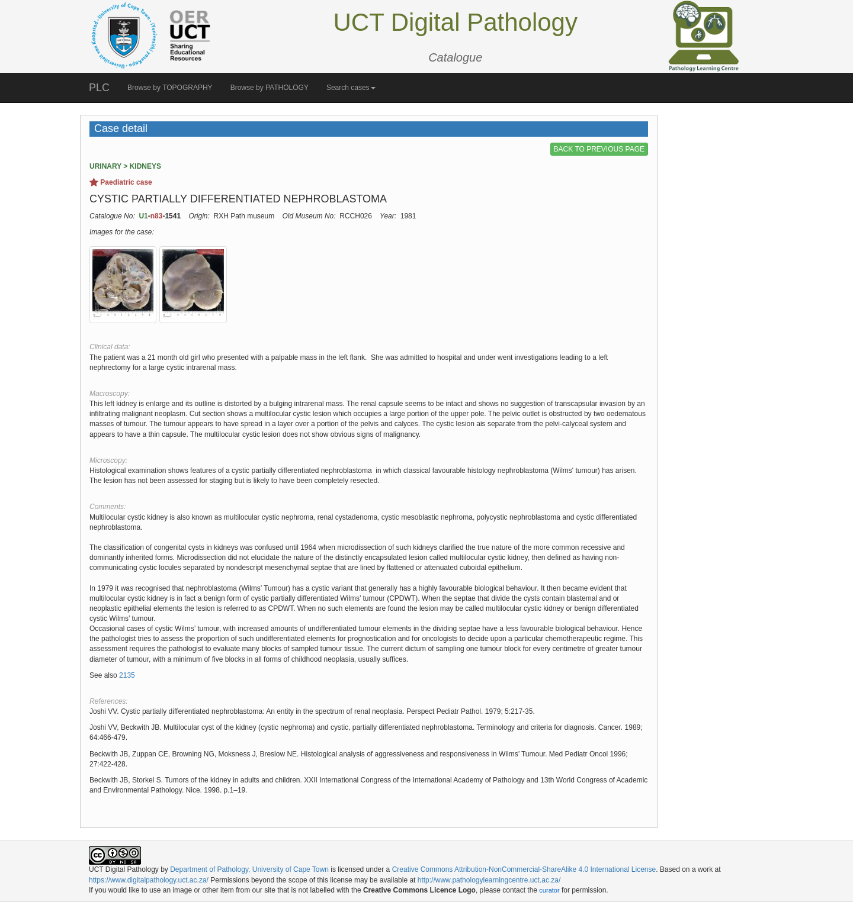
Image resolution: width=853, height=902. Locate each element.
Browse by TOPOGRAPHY (170, 87)
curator (549, 890)
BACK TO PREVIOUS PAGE (599, 149)
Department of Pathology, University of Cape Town (249, 869)
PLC (99, 88)
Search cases (351, 87)
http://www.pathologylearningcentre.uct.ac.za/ (489, 880)
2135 (127, 675)
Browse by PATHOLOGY (269, 87)
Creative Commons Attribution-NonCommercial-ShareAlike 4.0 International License (524, 869)
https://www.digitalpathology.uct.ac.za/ (149, 880)
